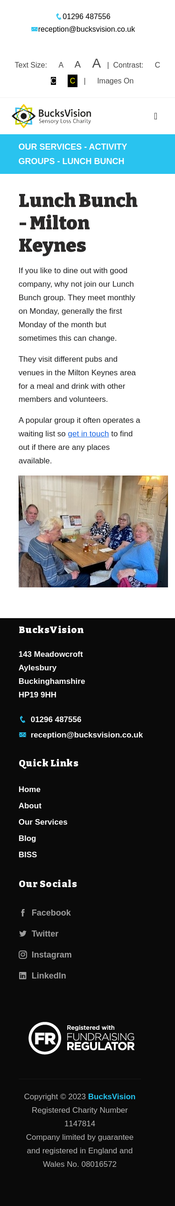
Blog (27, 838)
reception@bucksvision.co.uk (83, 29)
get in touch (88, 433)
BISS (28, 854)
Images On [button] (115, 81)
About (30, 805)
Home (30, 789)
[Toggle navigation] (155, 116)
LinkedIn (42, 975)
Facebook (45, 912)
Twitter (39, 933)
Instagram (45, 954)
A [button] (60, 65)
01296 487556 (82, 17)
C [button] (158, 65)
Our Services (50, 147)
